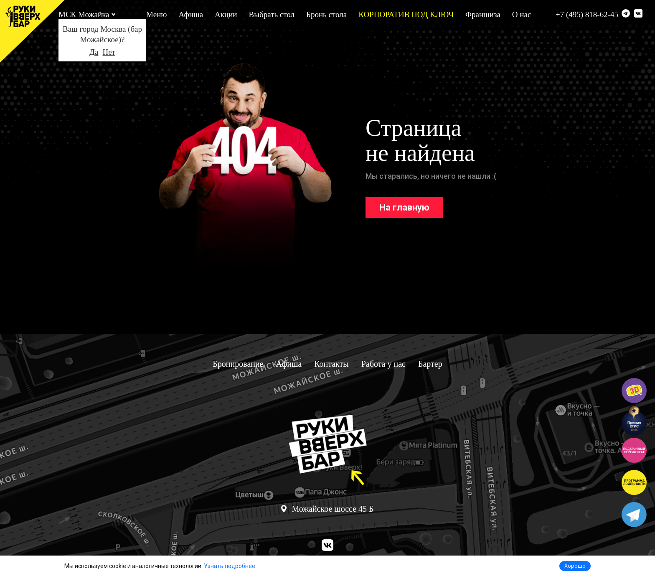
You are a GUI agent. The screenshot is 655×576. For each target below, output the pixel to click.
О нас (521, 14)
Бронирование (238, 363)
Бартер (430, 363)
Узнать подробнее (229, 566)
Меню (156, 14)
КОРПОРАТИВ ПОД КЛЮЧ (406, 14)
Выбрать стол (271, 14)
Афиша (191, 14)
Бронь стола (326, 14)
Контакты (331, 363)
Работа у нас (383, 363)
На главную (404, 207)
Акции (226, 14)
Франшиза (482, 14)
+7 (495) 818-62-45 (587, 14)
